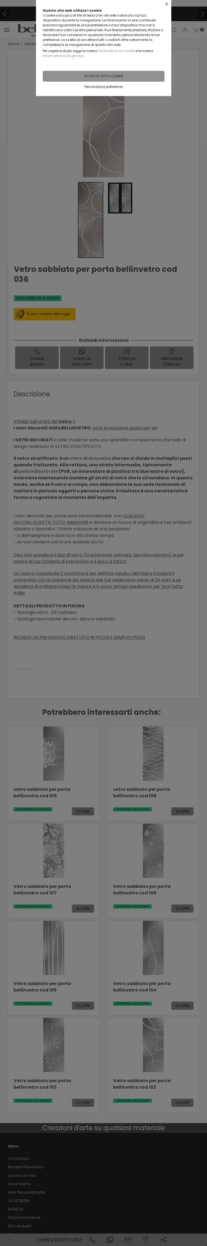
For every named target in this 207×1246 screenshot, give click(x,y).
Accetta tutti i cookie (103, 76)
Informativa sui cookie (116, 51)
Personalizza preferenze (103, 86)
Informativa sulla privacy (63, 55)
